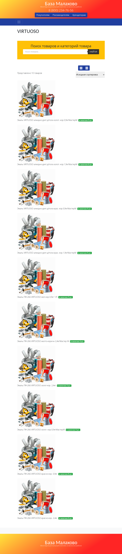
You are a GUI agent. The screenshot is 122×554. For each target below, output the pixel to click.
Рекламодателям (61, 15)
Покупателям (42, 15)
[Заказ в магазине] (90, 75)
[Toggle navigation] (18, 22)
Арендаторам (79, 15)
